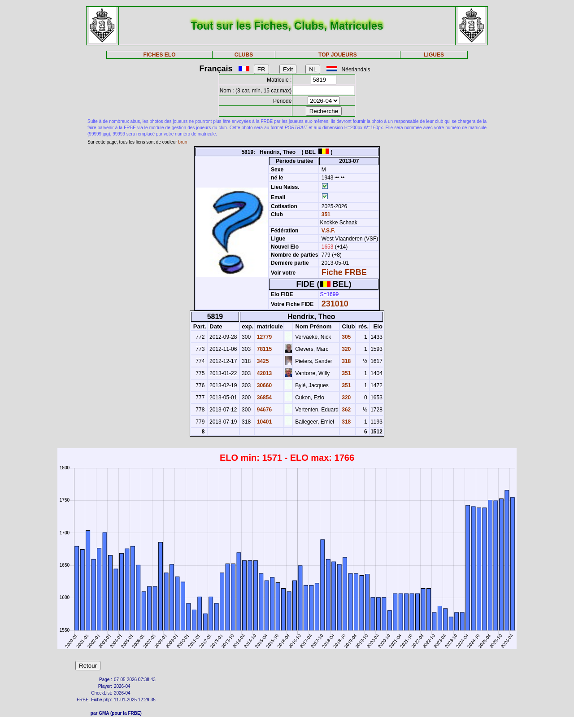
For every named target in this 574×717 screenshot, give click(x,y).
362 (345, 410)
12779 (263, 337)
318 (345, 361)
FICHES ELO (159, 55)
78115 (263, 349)
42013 (263, 373)
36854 (263, 397)
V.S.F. (328, 230)
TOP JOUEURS (337, 55)
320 (345, 349)
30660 (263, 385)
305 (345, 337)
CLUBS (244, 55)
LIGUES (434, 55)
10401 (263, 422)
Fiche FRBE (344, 272)
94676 (263, 410)
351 (325, 214)
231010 (335, 303)
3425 (262, 361)
